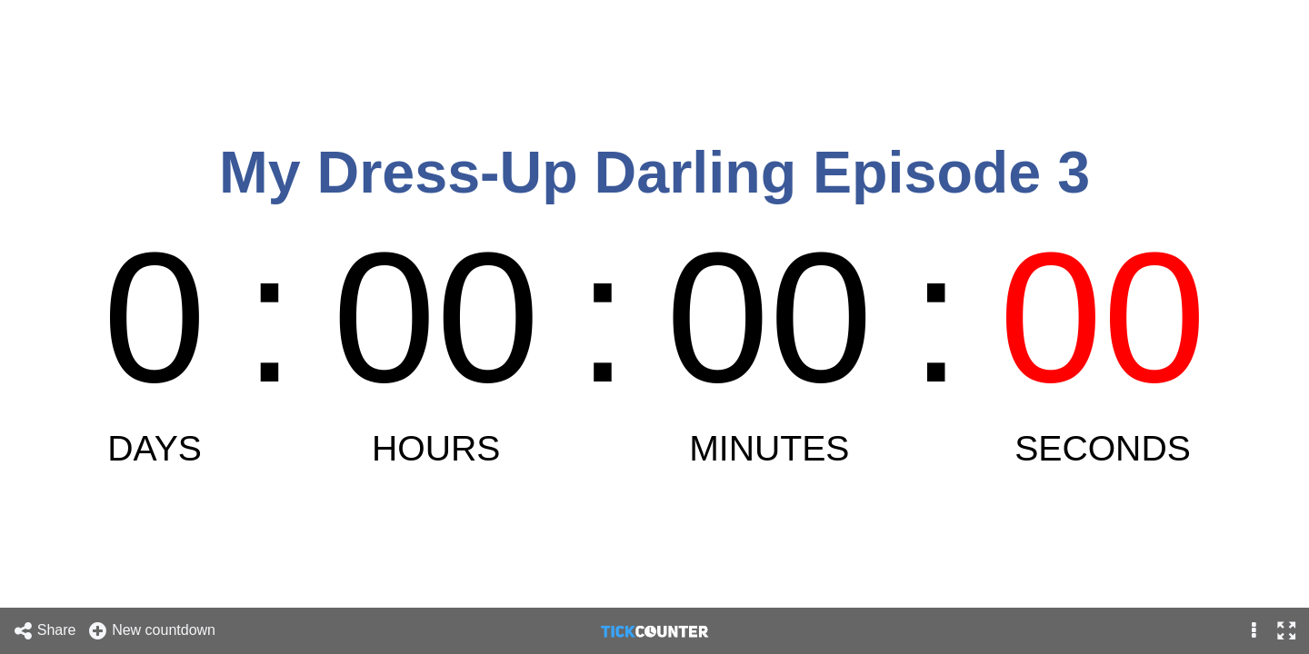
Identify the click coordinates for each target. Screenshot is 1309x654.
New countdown (151, 630)
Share (44, 630)
